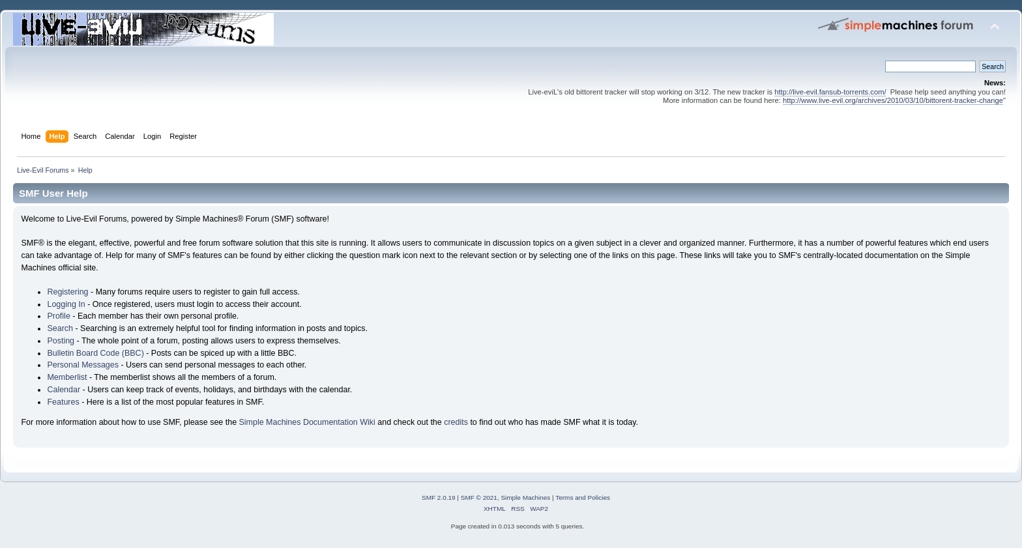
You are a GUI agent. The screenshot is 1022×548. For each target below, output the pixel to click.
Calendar (63, 389)
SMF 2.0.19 (439, 497)
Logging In (66, 304)
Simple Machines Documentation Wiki (307, 422)
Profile (58, 316)
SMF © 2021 (479, 497)
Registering (67, 291)
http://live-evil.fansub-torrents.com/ (830, 92)
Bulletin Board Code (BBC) (95, 353)
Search (60, 328)
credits (456, 422)
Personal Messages (83, 364)
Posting (60, 340)
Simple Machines (525, 497)
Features (63, 402)
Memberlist (67, 377)
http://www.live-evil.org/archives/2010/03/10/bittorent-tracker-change (893, 100)
